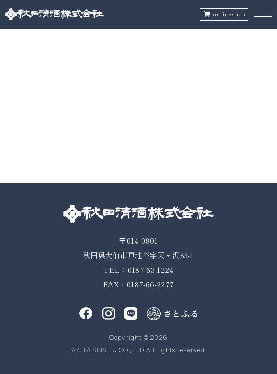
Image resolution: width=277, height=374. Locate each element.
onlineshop (229, 14)
